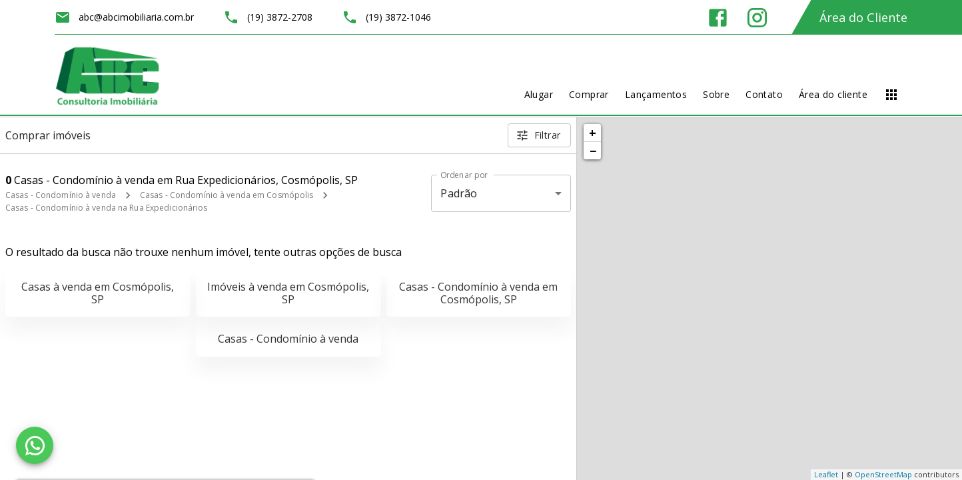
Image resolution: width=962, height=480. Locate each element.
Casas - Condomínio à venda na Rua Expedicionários (106, 207)
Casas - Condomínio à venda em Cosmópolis (227, 195)
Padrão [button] (458, 193)
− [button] (593, 151)
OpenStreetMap (883, 474)
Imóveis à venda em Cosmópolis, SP (288, 293)
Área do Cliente (863, 17)
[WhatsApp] (34, 445)
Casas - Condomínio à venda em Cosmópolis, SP (478, 293)
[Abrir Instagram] (757, 17)
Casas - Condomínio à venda (60, 195)
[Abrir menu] (891, 95)
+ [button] (592, 133)
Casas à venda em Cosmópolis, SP (97, 293)
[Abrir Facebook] (717, 17)
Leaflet (826, 474)
